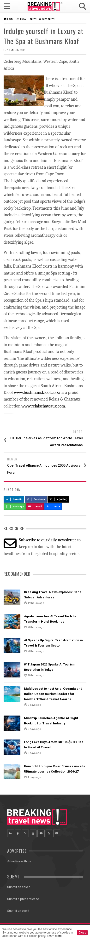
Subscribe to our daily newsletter (47, 540)
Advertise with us (19, 861)
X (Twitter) (58, 499)
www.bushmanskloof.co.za (37, 392)
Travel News (28, 19)
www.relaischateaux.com (43, 406)
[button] (82, 6)
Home (11, 19)
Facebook (35, 499)
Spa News (48, 19)
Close (82, 932)
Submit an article (18, 887)
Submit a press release (23, 899)
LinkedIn (13, 499)
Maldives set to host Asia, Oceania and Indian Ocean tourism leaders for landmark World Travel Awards (53, 694)
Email (35, 506)
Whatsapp (14, 506)
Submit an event (18, 910)
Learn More (54, 936)
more (53, 506)
